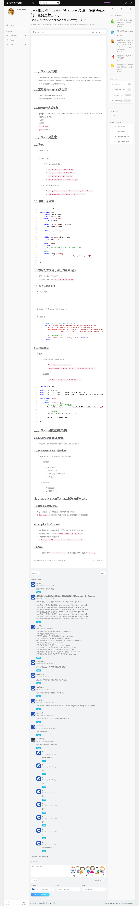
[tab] (112, 9)
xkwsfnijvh (39, 700)
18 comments (73, 24)
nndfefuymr (40, 687)
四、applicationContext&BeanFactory (123, 142)
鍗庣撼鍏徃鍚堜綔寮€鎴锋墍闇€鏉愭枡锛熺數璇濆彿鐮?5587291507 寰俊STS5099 (65, 596)
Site (83, 886)
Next (102, 573)
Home (36, 32)
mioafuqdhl (40, 726)
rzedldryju (39, 626)
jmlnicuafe (39, 713)
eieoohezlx (40, 674)
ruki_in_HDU (37, 24)
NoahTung (39, 739)
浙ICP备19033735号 (48, 903)
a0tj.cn (38, 583)
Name (33, 886)
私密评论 (98, 880)
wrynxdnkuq (40, 661)
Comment (35, 862)
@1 (43, 770)
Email (59, 886)
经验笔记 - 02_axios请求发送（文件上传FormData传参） (125, 67)
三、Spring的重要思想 (122, 137)
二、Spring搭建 (119, 132)
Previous (35, 573)
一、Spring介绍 (119, 126)
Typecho (115, 903)
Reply (38, 592)
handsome (129, 903)
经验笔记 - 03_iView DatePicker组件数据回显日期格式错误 (124, 22)
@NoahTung (46, 757)
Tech (93, 24)
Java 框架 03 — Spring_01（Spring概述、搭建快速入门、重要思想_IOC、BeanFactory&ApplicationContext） (125, 44)
